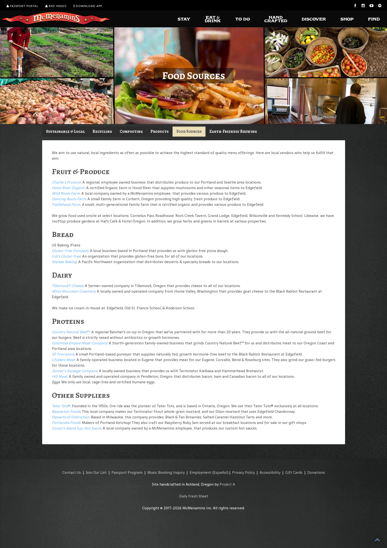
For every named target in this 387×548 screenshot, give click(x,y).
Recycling (102, 131)
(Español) (220, 472)
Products (159, 131)
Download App (87, 6)
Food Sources (189, 131)
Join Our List (96, 472)
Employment (201, 472)
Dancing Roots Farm (69, 199)
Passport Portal (22, 6)
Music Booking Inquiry (166, 472)
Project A (227, 484)
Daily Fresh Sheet (193, 496)
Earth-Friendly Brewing (233, 131)
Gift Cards (293, 472)
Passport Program (126, 472)
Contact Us (71, 472)
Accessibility (270, 472)
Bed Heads (55, 6)
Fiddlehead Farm (66, 204)
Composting (131, 131)
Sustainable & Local (65, 131)
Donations (316, 472)
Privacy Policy (243, 472)
